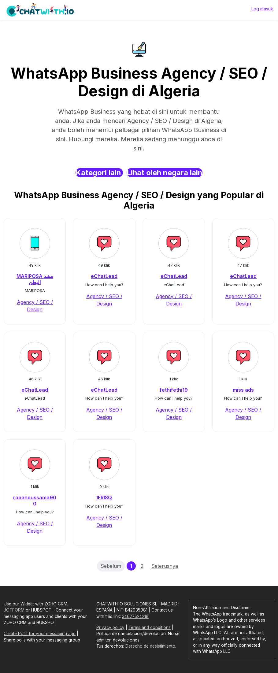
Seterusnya (164, 566)
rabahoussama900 (34, 500)
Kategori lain (99, 172)
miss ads (243, 390)
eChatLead (104, 276)
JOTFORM (14, 610)
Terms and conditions (149, 627)
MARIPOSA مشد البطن (35, 279)
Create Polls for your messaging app (40, 633)
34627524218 (135, 616)
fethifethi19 (174, 390)
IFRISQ (104, 497)
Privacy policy (110, 627)
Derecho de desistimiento (150, 646)
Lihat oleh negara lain (164, 172)
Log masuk (262, 8)
